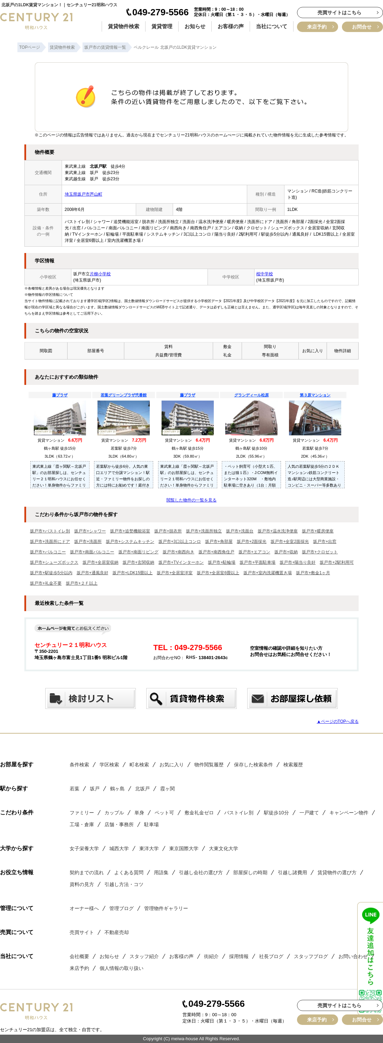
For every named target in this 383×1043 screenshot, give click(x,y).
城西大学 (119, 848)
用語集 (161, 872)
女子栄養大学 (84, 848)
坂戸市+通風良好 (92, 572)
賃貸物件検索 (123, 26)
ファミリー (82, 812)
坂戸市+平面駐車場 (257, 562)
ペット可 (164, 812)
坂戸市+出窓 (324, 541)
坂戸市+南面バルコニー (92, 552)
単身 (139, 812)
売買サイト (82, 932)
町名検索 (139, 764)
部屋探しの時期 (250, 872)
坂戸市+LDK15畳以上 (132, 572)
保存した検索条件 (253, 764)
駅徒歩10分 (276, 812)
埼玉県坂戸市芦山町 (83, 194)
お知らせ (195, 26)
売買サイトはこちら (339, 12)
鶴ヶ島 (117, 788)
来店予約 (317, 27)
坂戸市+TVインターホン (181, 562)
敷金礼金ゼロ (199, 812)
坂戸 (95, 788)
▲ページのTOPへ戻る (338, 721)
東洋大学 (149, 848)
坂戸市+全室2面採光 (290, 541)
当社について (271, 26)
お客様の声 (231, 26)
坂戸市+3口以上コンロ (179, 541)
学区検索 (109, 764)
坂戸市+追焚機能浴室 (130, 531)
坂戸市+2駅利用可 (337, 562)
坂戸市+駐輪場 (221, 562)
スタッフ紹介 (144, 956)
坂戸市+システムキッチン (130, 541)
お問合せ (362, 27)
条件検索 (79, 764)
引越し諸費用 (292, 872)
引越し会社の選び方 (201, 872)
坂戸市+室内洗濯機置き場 (267, 572)
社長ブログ (271, 956)
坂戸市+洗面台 (239, 531)
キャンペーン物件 (348, 812)
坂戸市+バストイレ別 (50, 531)
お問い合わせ (353, 956)
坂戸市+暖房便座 (318, 531)
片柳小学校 (100, 273)
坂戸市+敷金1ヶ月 (313, 572)
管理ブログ (121, 908)
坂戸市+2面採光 (252, 541)
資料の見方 (82, 884)
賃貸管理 (161, 26)
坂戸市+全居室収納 (100, 562)
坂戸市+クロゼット (320, 552)
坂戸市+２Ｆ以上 (81, 583)
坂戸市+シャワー (90, 531)
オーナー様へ (84, 908)
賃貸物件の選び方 (337, 872)
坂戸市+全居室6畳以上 (218, 572)
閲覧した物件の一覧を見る (191, 500)
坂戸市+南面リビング (138, 552)
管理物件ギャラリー (166, 908)
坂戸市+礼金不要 (46, 583)
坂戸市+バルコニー (48, 552)
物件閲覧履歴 (209, 764)
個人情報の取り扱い (121, 968)
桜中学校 (264, 273)
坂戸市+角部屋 (219, 541)
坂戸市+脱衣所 (168, 531)
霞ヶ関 (167, 788)
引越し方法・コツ (123, 884)
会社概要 (79, 956)
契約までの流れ (87, 872)
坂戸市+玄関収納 (138, 562)
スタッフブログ (311, 956)
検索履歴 (293, 764)
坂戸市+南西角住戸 (216, 552)
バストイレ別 (238, 812)
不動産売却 (116, 932)
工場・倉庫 (82, 824)
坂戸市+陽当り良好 (297, 562)
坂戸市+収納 (286, 552)
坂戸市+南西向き (178, 552)
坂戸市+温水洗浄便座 (278, 531)
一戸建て (309, 812)
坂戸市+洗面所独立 (204, 531)
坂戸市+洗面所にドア (50, 541)
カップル (114, 812)
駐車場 (151, 824)
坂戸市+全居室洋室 (175, 572)
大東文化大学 (223, 848)
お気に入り (171, 764)
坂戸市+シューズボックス (54, 562)
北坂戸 (142, 788)
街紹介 (211, 956)
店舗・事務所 (119, 824)
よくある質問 (128, 872)
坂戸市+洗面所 (88, 541)
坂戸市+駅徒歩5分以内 (51, 572)
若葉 (74, 788)
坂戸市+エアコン (254, 552)
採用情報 (239, 956)
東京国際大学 (183, 848)
